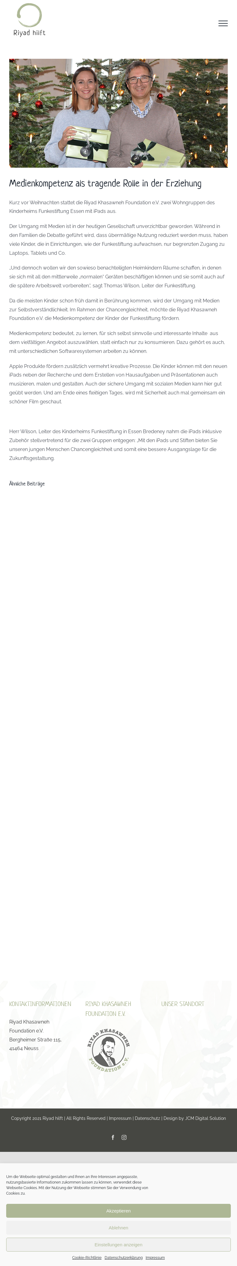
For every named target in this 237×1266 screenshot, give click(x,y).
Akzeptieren (118, 1210)
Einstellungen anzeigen (118, 1244)
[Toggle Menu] (223, 23)
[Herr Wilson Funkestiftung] (118, 113)
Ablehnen (118, 1227)
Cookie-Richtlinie (87, 1258)
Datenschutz (147, 1118)
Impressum (155, 1258)
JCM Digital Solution (205, 1118)
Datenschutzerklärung (124, 1258)
